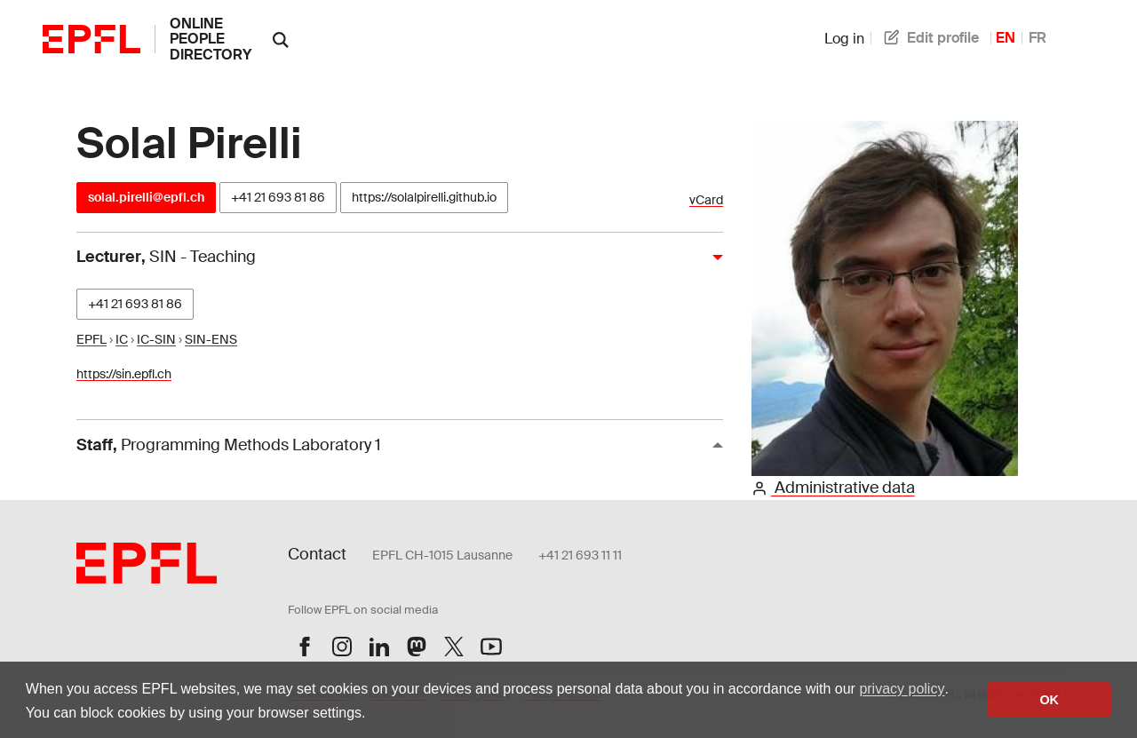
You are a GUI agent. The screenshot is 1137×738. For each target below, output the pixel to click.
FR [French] (1037, 37)
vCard (706, 200)
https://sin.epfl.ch (123, 374)
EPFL (91, 339)
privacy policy (901, 688)
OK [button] (1049, 700)
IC (121, 339)
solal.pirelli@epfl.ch (146, 197)
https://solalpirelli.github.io (424, 197)
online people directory (210, 39)
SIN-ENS (211, 339)
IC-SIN (156, 339)
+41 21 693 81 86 (278, 197)
